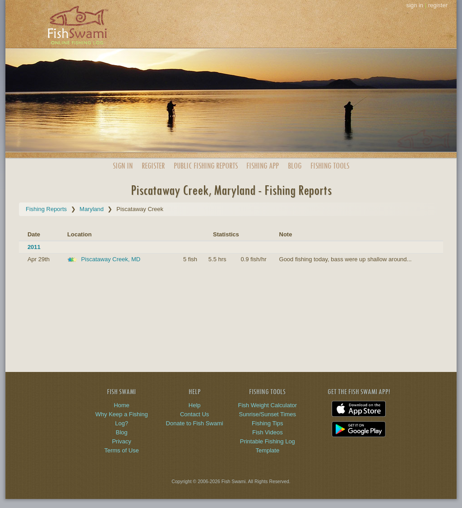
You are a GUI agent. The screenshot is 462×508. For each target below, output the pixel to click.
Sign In (123, 165)
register (438, 5)
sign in (414, 5)
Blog (294, 165)
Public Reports (206, 165)
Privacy (121, 441)
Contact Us (194, 414)
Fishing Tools (329, 165)
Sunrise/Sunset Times (267, 414)
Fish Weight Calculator (267, 405)
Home (121, 405)
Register (153, 165)
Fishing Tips (267, 423)
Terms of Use (121, 450)
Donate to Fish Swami (194, 423)
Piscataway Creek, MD (110, 259)
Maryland (91, 209)
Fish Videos (267, 432)
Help (195, 405)
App (262, 165)
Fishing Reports (46, 209)
